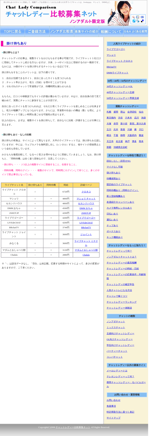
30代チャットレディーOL (120, 86)
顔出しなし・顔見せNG (119, 161)
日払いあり (112, 214)
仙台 (141, 112)
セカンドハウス (86, 203)
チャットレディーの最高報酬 (122, 262)
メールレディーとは (117, 370)
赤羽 (116, 123)
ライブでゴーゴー (86, 218)
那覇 (109, 147)
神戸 (127, 141)
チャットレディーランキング (122, 302)
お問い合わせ (113, 400)
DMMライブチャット (117, 73)
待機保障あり (113, 178)
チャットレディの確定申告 (120, 284)
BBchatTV (86, 227)
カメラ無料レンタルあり (119, 208)
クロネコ (86, 192)
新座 (122, 129)
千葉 (116, 135)
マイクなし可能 (115, 167)
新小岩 (123, 123)
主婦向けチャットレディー (120, 333)
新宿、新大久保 (138, 123)
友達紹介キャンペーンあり (120, 202)
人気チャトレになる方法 (119, 290)
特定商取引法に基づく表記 (120, 412)
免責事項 (111, 406)
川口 (141, 129)
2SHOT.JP (86, 213)
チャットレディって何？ (119, 251)
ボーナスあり (113, 231)
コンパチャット (115, 357)
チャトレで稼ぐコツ (117, 296)
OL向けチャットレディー (120, 339)
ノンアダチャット (116, 321)
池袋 (143, 118)
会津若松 (132, 112)
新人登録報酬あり (116, 196)
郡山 (122, 112)
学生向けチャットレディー (120, 345)
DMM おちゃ (86, 208)
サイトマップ (113, 418)
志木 (116, 129)
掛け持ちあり (113, 172)
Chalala (86, 255)
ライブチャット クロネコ (120, 61)
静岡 (122, 135)
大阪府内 (132, 135)
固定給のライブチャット (119, 184)
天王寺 (110, 141)
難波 (141, 135)
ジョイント (86, 234)
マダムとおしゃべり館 (86, 250)
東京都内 (111, 118)
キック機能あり (115, 237)
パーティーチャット (117, 351)
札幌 (109, 112)
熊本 (141, 141)
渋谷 (120, 118)
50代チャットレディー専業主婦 (123, 98)
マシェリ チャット (86, 198)
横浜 (109, 135)
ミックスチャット (116, 327)
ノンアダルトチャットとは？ (122, 257)
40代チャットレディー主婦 (120, 92)
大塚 (109, 123)
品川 (136, 118)
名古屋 (119, 141)
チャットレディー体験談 (119, 308)
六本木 (128, 118)
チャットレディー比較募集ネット (73, 427)
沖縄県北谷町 (120, 147)
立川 (109, 129)
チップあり (112, 225)
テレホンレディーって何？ (120, 376)
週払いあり (112, 219)
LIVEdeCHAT (86, 222)
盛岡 (116, 112)
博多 (134, 141)
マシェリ (111, 55)
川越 (129, 129)
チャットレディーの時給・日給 (123, 268)
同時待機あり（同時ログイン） (123, 190)
